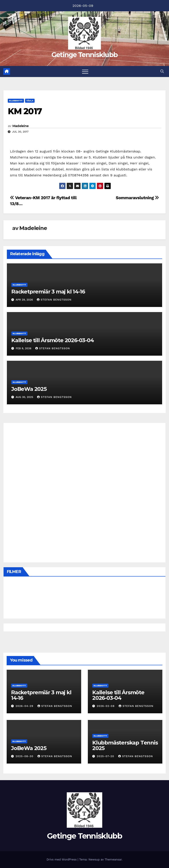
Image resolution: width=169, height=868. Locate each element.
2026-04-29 (25, 706)
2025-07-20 (106, 756)
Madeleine (20, 126)
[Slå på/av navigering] (85, 71)
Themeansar (113, 859)
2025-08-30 (25, 756)
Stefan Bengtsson (54, 299)
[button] (162, 71)
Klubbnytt (16, 100)
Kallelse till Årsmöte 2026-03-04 (52, 340)
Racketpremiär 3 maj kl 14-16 (48, 291)
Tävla (29, 100)
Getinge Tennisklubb (84, 55)
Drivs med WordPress (62, 859)
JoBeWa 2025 (29, 389)
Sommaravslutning (137, 197)
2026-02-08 (106, 706)
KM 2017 (25, 111)
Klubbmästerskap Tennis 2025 (125, 745)
